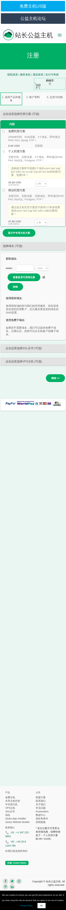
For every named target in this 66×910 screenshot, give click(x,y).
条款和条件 (42, 818)
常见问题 (41, 808)
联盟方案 (41, 797)
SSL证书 (10, 811)
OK (41, 906)
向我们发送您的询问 (16, 851)
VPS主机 (10, 808)
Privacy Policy (26, 906)
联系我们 (41, 800)
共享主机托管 (12, 800)
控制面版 (41, 822)
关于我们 (41, 804)
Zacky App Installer (15, 818)
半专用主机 (11, 804)
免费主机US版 (33, 6)
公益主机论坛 (33, 18)
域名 (7, 815)
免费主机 (10, 797)
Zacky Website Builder (17, 822)
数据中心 (41, 815)
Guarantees (42, 811)
